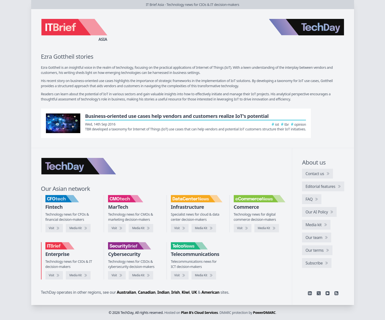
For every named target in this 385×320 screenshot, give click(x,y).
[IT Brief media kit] (78, 275)
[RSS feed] (336, 293)
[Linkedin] (310, 293)
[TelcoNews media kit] (204, 275)
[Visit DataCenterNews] (180, 228)
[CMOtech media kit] (141, 228)
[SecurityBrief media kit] (141, 275)
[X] (319, 293)
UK (194, 292)
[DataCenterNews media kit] (204, 228)
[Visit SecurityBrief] (117, 275)
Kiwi (186, 292)
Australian (126, 292)
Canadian (147, 292)
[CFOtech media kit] (78, 228)
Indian (163, 292)
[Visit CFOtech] (54, 228)
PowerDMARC (264, 312)
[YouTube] (328, 293)
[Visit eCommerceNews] (242, 228)
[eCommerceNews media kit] (266, 228)
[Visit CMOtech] (117, 228)
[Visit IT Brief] (54, 275)
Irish (175, 292)
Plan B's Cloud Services (199, 312)
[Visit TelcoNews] (180, 275)
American (211, 292)
